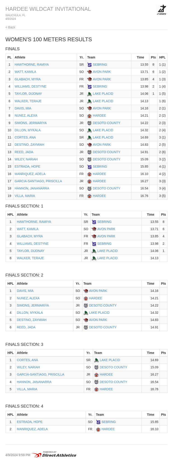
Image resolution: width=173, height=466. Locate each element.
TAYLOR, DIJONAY (28, 93)
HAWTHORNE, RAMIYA (32, 64)
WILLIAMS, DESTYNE (30, 86)
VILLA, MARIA (25, 196)
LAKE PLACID (103, 93)
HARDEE (99, 115)
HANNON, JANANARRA (32, 188)
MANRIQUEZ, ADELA (30, 174)
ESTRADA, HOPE (27, 166)
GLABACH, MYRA (28, 79)
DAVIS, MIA (23, 108)
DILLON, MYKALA (28, 130)
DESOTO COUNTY (106, 123)
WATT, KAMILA (25, 72)
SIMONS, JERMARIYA (31, 123)
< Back (10, 27)
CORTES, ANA (25, 137)
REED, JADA (24, 152)
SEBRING (100, 64)
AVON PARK (102, 72)
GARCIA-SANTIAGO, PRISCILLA (38, 181)
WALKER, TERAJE (28, 101)
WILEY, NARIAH (26, 159)
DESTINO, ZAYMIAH (29, 144)
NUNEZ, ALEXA (26, 115)
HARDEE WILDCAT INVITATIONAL (48, 9)
